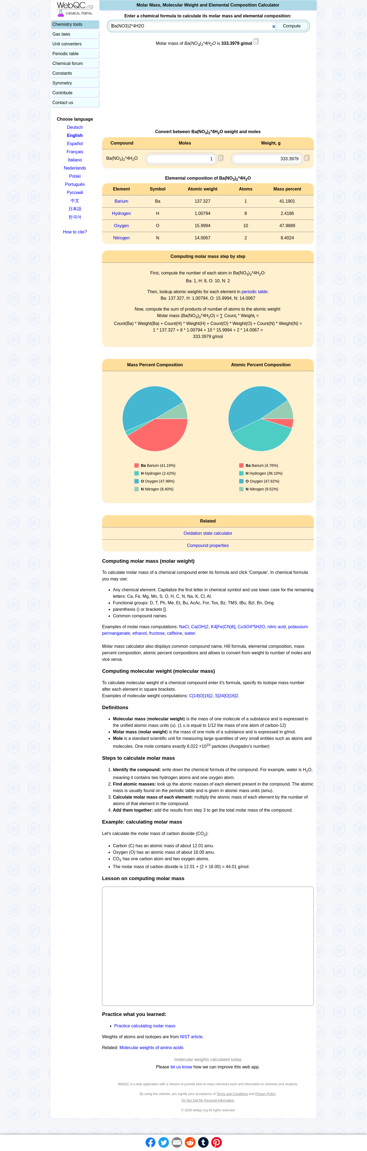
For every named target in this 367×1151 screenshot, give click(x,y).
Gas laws (61, 34)
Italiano (75, 160)
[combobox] (208, 26)
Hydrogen (121, 213)
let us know (181, 1067)
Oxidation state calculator (208, 533)
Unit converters (67, 44)
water (190, 633)
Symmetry (62, 83)
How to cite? (75, 232)
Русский (75, 192)
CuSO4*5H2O (251, 626)
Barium (121, 201)
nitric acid (276, 626)
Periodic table (65, 53)
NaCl (184, 626)
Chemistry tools (67, 24)
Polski (75, 176)
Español (75, 143)
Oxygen (121, 225)
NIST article (191, 1036)
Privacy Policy (265, 1094)
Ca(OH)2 (199, 626)
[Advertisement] (208, 90)
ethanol (139, 633)
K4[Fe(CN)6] (223, 626)
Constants (62, 73)
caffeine (174, 633)
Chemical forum (67, 63)
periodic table (254, 291)
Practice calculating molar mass (144, 1026)
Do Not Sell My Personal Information (208, 1100)
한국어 (74, 217)
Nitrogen (121, 238)
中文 (75, 200)
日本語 (74, 209)
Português (75, 184)
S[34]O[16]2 (226, 695)
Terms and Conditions (232, 1094)
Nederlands (75, 168)
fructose (156, 633)
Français (75, 151)
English (75, 135)
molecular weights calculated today (208, 1059)
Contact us (62, 102)
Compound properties (208, 545)
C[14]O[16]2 (201, 695)
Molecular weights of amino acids (151, 1047)
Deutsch (75, 127)
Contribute (62, 92)
